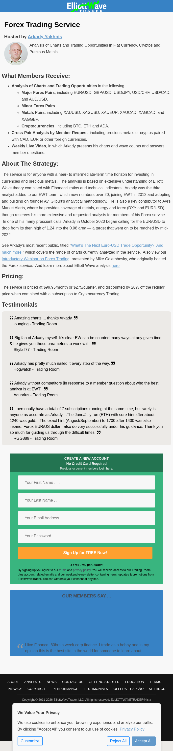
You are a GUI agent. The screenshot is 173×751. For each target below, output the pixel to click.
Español (138, 689)
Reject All (118, 741)
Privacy (15, 689)
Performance (65, 689)
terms (62, 570)
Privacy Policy (132, 729)
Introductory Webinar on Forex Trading (36, 259)
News (52, 682)
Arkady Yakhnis (45, 36)
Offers (120, 689)
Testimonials (96, 689)
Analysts (32, 682)
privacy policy (82, 570)
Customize (30, 741)
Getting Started (104, 682)
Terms (155, 682)
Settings (157, 689)
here (116, 265)
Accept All (143, 741)
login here (105, 468)
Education (134, 682)
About (13, 682)
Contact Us (72, 682)
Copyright (37, 689)
